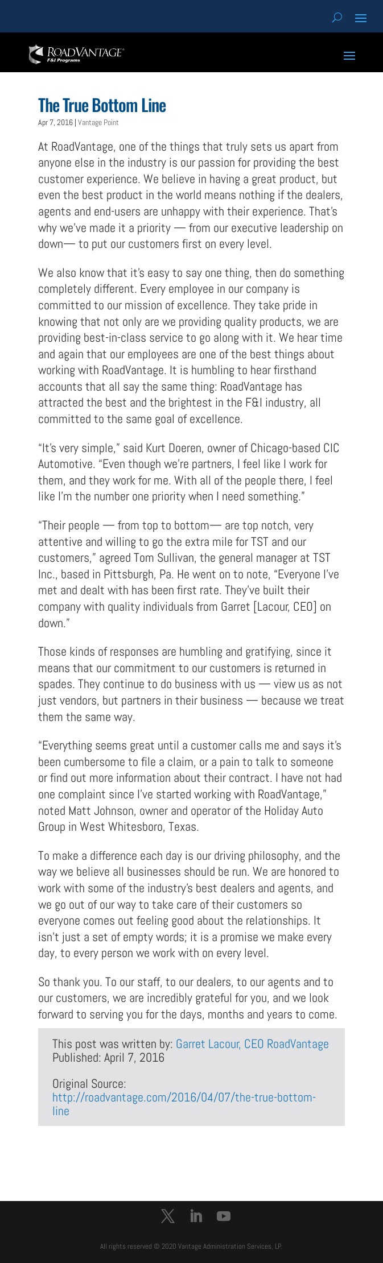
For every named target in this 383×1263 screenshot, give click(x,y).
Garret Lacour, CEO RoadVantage (252, 1043)
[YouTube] (223, 1218)
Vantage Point (98, 122)
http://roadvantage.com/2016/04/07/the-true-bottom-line (184, 1104)
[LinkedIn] (196, 1218)
